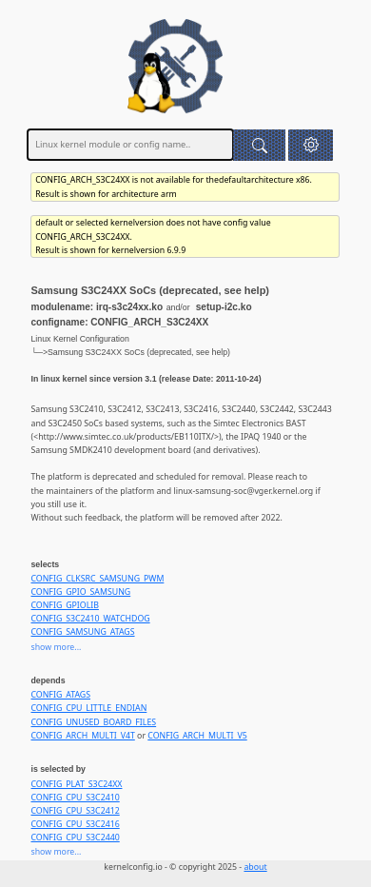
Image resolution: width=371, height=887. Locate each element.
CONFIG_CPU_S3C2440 (74, 837)
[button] (310, 145)
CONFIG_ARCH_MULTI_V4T (82, 735)
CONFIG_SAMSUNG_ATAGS (82, 632)
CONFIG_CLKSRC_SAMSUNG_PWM (97, 578)
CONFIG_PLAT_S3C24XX (76, 784)
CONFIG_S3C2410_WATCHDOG (89, 618)
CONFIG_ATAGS (60, 694)
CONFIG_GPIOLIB (64, 605)
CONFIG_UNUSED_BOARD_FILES (93, 722)
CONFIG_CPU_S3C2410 (74, 797)
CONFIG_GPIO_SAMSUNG (80, 592)
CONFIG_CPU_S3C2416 (74, 824)
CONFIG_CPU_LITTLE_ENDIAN (88, 708)
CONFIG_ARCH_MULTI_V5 (196, 735)
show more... (55, 647)
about (255, 867)
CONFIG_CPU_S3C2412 (74, 811)
